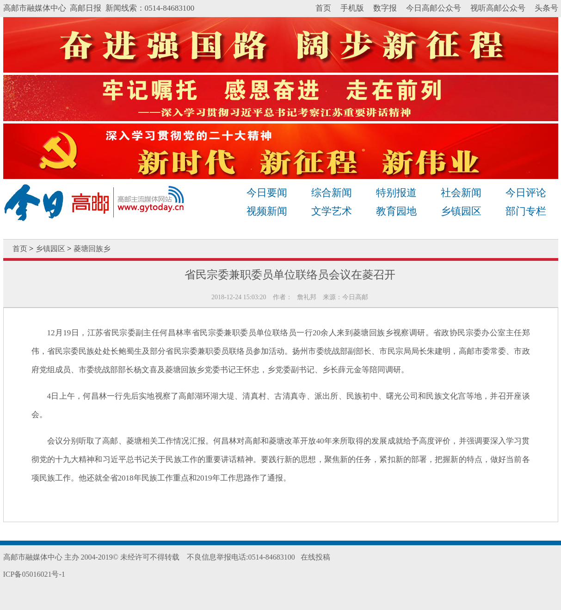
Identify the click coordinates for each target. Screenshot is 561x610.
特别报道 (396, 192)
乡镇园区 (461, 211)
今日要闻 (267, 192)
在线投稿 (315, 557)
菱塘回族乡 (92, 249)
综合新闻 (331, 192)
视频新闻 (267, 211)
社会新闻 (461, 192)
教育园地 (396, 211)
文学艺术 (331, 211)
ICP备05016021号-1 (34, 574)
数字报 (385, 8)
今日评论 (526, 192)
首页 (323, 8)
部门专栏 (526, 211)
